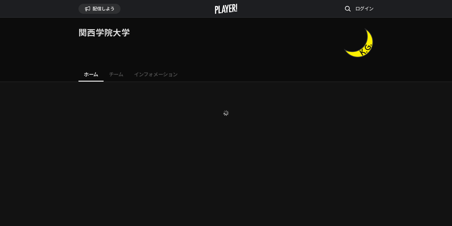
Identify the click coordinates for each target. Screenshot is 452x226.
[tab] (91, 75)
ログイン (364, 8)
